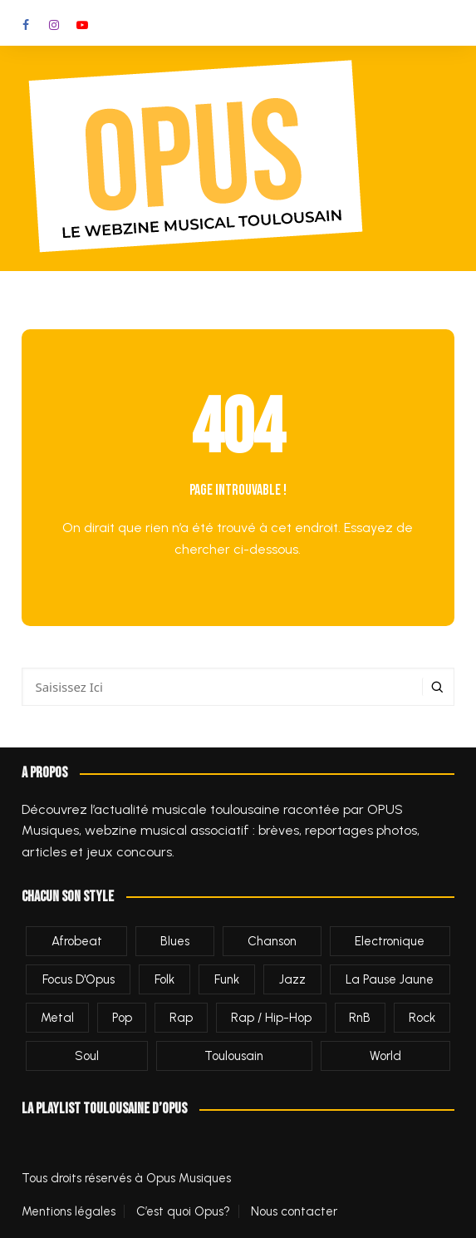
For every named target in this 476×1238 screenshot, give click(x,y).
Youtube (82, 24)
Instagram (54, 24)
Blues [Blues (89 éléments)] (174, 941)
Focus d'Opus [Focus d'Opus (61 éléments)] (78, 979)
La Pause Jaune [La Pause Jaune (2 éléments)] (390, 979)
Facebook (25, 24)
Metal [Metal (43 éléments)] (57, 1017)
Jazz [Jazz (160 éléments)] (292, 979)
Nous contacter (294, 1211)
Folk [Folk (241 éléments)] (164, 979)
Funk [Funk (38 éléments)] (226, 979)
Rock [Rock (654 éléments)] (422, 1017)
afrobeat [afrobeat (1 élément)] (77, 941)
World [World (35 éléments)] (385, 1055)
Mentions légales (68, 1211)
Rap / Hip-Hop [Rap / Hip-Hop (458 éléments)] (271, 1017)
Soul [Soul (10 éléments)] (87, 1055)
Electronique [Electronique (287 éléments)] (389, 941)
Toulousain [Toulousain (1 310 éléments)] (233, 1055)
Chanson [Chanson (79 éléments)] (272, 941)
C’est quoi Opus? (183, 1211)
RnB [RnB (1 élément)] (359, 1017)
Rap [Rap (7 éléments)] (181, 1017)
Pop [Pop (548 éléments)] (122, 1017)
